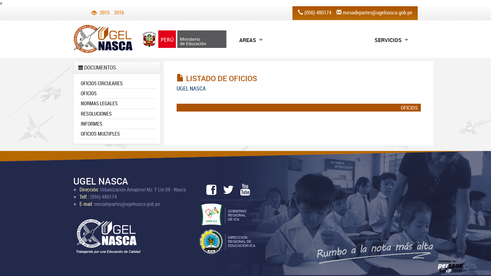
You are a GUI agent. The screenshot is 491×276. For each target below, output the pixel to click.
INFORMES (91, 123)
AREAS (247, 40)
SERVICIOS (388, 40)
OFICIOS (89, 93)
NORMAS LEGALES (99, 103)
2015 (105, 12)
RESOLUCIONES (96, 113)
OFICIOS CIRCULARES (102, 83)
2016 (119, 12)
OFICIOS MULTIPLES (100, 133)
